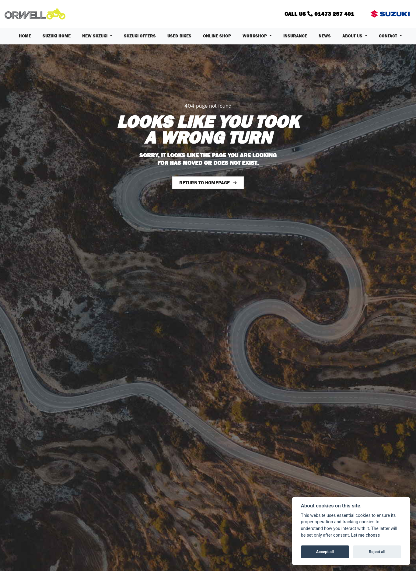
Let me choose (365, 535)
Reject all (377, 551)
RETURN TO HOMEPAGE (204, 183)
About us (353, 36)
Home (25, 36)
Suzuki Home (57, 36)
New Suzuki (95, 36)
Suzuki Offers (140, 36)
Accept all (325, 551)
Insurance (295, 36)
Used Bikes (179, 36)
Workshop (255, 36)
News (325, 36)
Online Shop (217, 36)
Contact (388, 36)
